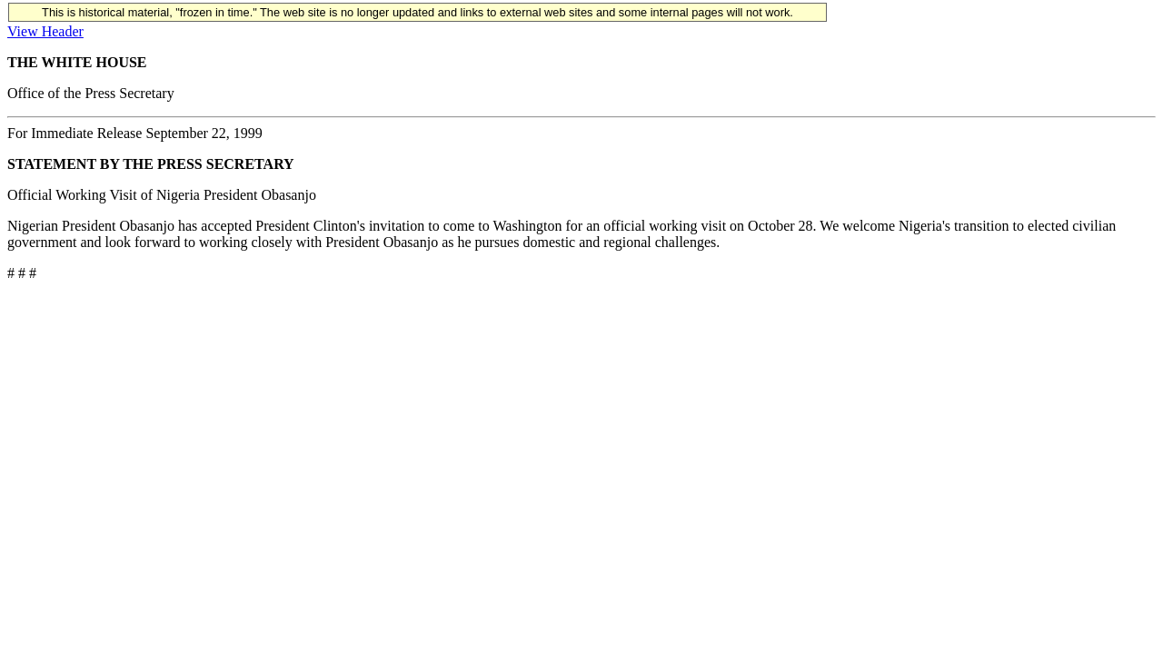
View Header (45, 31)
